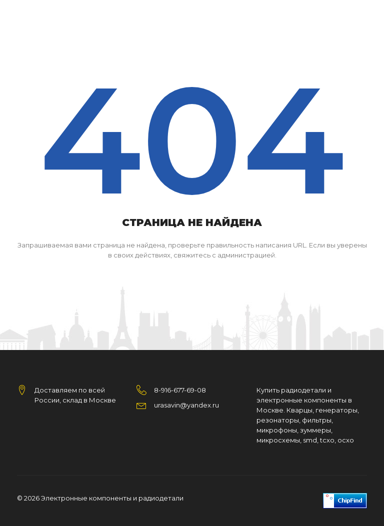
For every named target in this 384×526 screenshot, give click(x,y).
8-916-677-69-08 (180, 390)
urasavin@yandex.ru (186, 405)
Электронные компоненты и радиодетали (112, 498)
